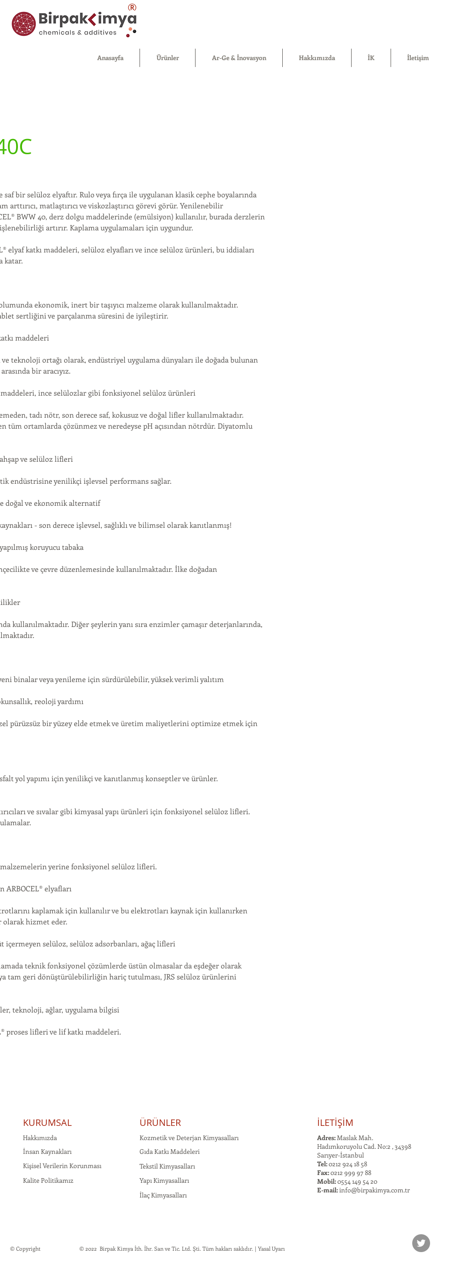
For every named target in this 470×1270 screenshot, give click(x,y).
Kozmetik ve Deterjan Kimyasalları (189, 1137)
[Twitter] (421, 1243)
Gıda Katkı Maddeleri (170, 1151)
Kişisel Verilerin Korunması (62, 1165)
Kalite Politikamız (48, 1180)
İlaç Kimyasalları (163, 1195)
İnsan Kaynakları (47, 1151)
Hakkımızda (40, 1137)
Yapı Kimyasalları (164, 1180)
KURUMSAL (47, 1122)
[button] (167, 58)
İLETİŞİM (335, 1122)
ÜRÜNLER (160, 1122)
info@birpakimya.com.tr (374, 1190)
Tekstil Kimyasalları (167, 1166)
